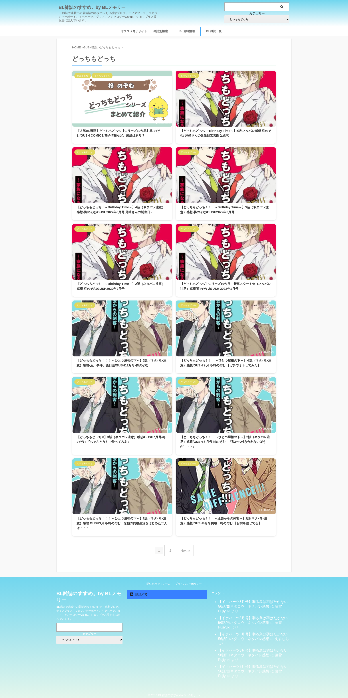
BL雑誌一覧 (213, 31)
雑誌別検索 (160, 31)
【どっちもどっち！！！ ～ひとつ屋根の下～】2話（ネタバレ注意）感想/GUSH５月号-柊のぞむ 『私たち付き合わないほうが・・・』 (225, 441)
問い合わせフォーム (158, 580)
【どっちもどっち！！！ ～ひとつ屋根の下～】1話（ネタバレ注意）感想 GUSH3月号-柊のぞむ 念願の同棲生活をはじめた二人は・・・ (122, 523)
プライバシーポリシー (188, 580)
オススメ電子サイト (134, 31)
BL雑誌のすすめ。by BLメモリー (92, 7)
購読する (139, 591)
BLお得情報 (187, 31)
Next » (184, 549)
